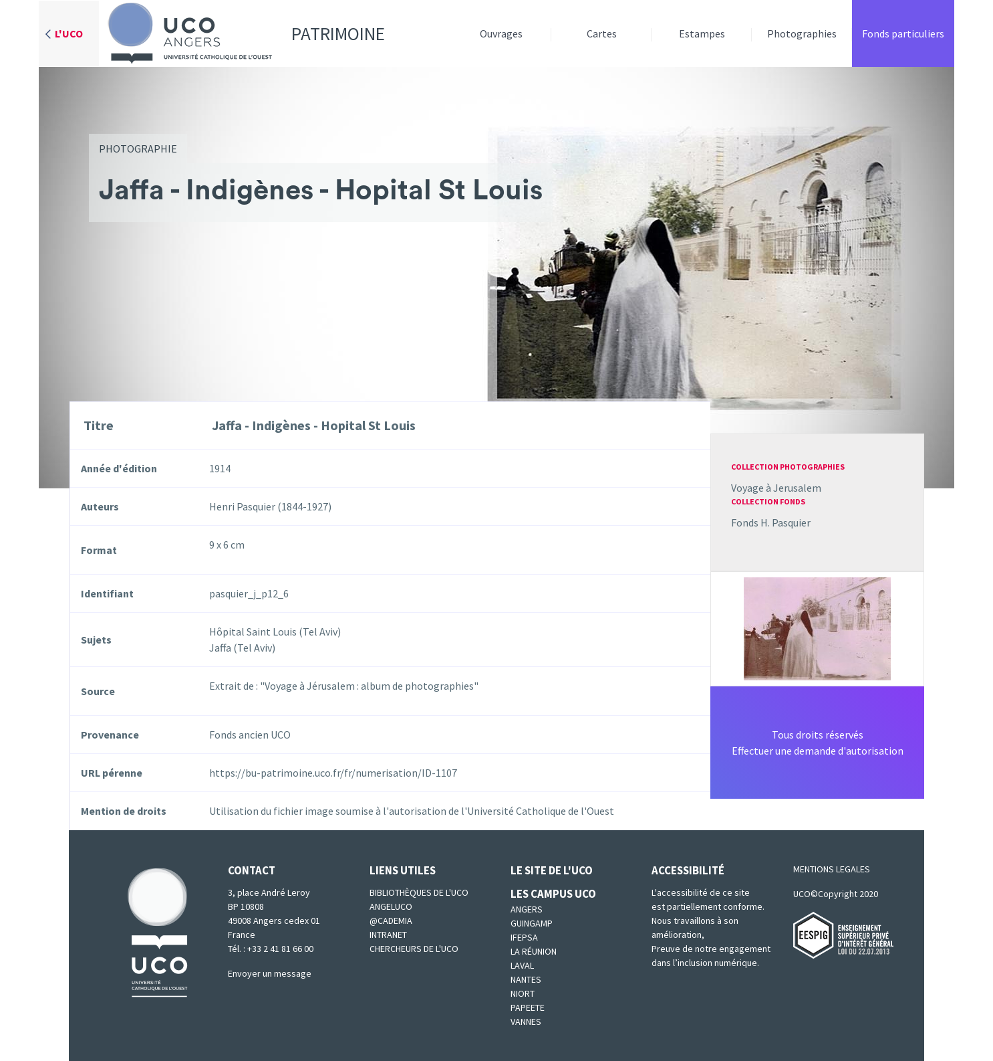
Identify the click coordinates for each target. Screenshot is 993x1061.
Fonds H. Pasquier (771, 522)
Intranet (388, 935)
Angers (527, 909)
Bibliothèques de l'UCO (419, 892)
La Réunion (534, 951)
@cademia (391, 920)
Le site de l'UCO (552, 870)
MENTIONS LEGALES (831, 869)
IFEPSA (524, 937)
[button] (817, 627)
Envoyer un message (269, 973)
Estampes (702, 33)
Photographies (802, 33)
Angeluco (391, 906)
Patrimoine (242, 33)
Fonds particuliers (903, 33)
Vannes (526, 1022)
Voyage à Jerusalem (776, 487)
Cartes (602, 33)
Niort (523, 993)
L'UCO (69, 33)
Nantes (526, 979)
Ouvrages (501, 33)
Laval (522, 965)
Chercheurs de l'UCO (414, 949)
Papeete (528, 1007)
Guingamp (532, 923)
